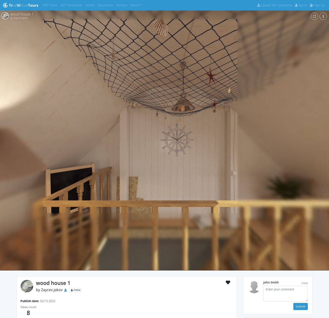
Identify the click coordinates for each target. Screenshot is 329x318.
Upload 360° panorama (274, 5)
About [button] (134, 5)
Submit (300, 306)
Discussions (106, 5)
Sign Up (317, 5)
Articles (90, 5)
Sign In (301, 5)
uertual (20, 5)
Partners (122, 5)
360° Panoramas (72, 5)
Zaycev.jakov (52, 289)
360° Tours (51, 5)
